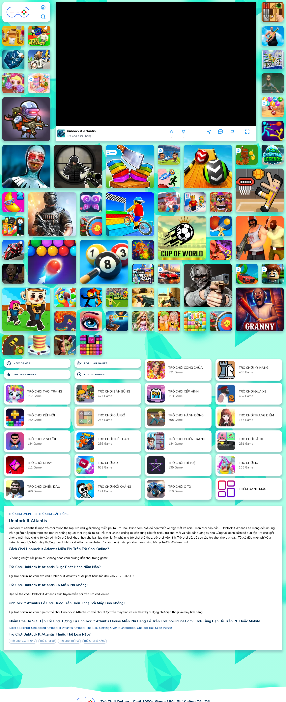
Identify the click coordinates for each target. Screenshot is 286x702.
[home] (43, 7)
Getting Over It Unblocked (117, 628)
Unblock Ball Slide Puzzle (154, 628)
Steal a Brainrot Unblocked (27, 628)
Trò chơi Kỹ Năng (94, 641)
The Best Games (21, 374)
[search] (43, 17)
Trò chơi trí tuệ (69, 641)
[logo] (18, 12)
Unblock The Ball (86, 628)
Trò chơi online (20, 514)
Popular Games (92, 363)
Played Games (91, 374)
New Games (18, 363)
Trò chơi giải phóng (79, 136)
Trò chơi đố (47, 641)
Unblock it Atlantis (60, 628)
